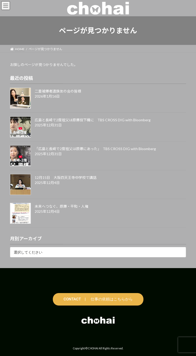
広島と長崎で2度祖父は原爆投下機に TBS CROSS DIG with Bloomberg (93, 120)
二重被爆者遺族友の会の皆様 (58, 91)
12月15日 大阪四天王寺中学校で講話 (65, 177)
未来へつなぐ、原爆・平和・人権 (61, 206)
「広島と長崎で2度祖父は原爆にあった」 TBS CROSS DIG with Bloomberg (95, 149)
